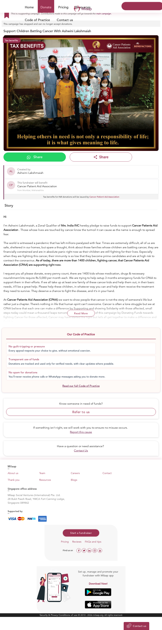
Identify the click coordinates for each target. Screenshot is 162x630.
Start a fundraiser (81, 533)
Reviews (76, 541)
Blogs (74, 479)
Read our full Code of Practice (81, 386)
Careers (75, 473)
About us (13, 473)
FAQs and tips (93, 541)
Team (42, 473)
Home (29, 7)
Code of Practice (37, 20)
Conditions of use (68, 615)
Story (9, 205)
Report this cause (81, 432)
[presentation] (9, 94)
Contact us (65, 20)
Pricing (63, 7)
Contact (107, 473)
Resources (45, 479)
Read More (81, 313)
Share (35, 157)
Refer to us (81, 412)
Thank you (14, 479)
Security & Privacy (49, 615)
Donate (45, 7)
